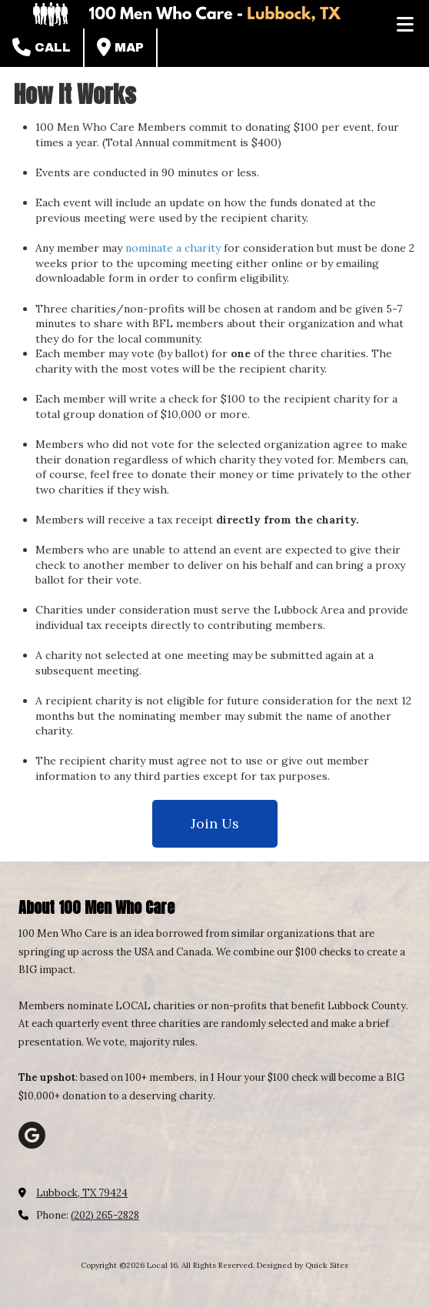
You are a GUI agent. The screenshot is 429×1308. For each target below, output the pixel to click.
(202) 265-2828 (105, 1215)
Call (41, 47)
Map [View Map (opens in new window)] (120, 47)
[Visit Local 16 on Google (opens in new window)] (31, 1135)
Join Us (215, 823)
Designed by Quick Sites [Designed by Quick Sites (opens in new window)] (302, 1265)
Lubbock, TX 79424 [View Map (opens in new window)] (82, 1192)
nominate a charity (173, 248)
